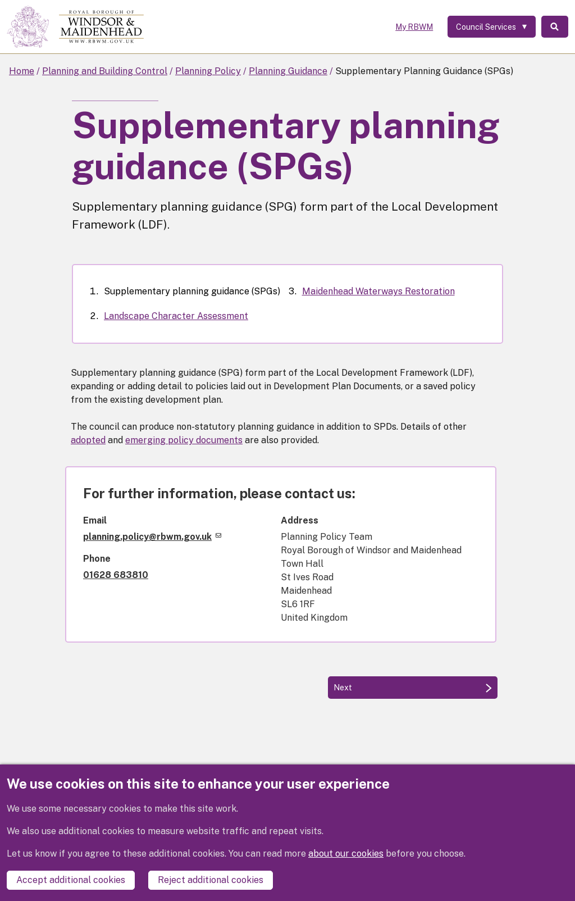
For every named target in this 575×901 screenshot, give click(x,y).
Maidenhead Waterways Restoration (378, 291)
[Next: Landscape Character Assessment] (413, 687)
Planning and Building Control (104, 71)
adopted (88, 440)
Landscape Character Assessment (176, 316)
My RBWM (413, 26)
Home (21, 71)
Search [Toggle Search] (554, 27)
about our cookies (346, 853)
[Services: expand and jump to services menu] (490, 27)
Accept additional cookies (70, 880)
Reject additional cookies (210, 880)
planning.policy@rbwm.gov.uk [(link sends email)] (152, 536)
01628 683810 (115, 575)
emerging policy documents (184, 440)
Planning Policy (208, 71)
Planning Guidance (288, 71)
